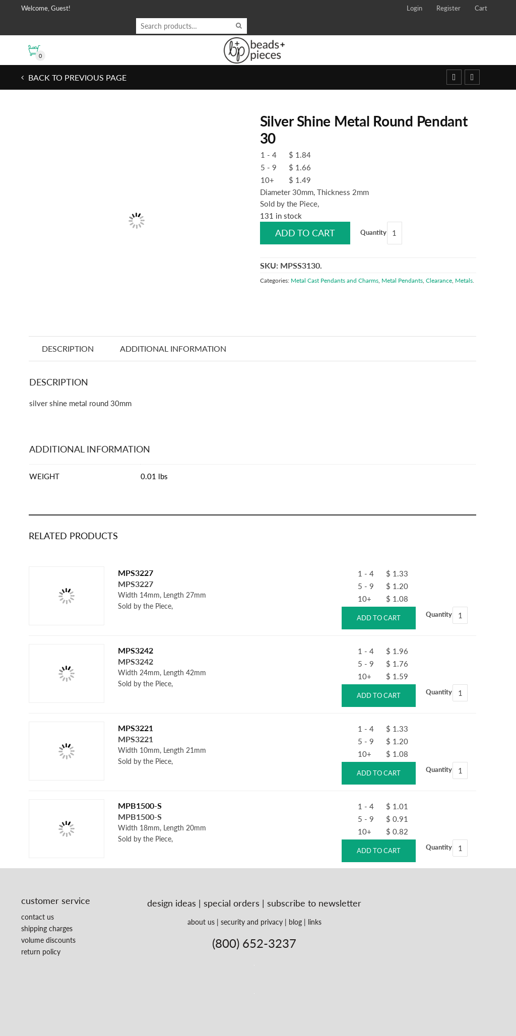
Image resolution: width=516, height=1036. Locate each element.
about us (201, 922)
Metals (464, 280)
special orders (232, 903)
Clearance (439, 280)
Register (448, 8)
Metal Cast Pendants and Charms (334, 280)
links (314, 922)
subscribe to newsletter (314, 903)
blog (295, 922)
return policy (40, 951)
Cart (481, 8)
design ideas (171, 903)
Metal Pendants (402, 280)
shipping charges (47, 928)
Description (68, 348)
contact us (37, 917)
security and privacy (252, 922)
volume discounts (48, 940)
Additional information (173, 348)
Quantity (373, 232)
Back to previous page (76, 77)
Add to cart (305, 232)
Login (414, 8)
